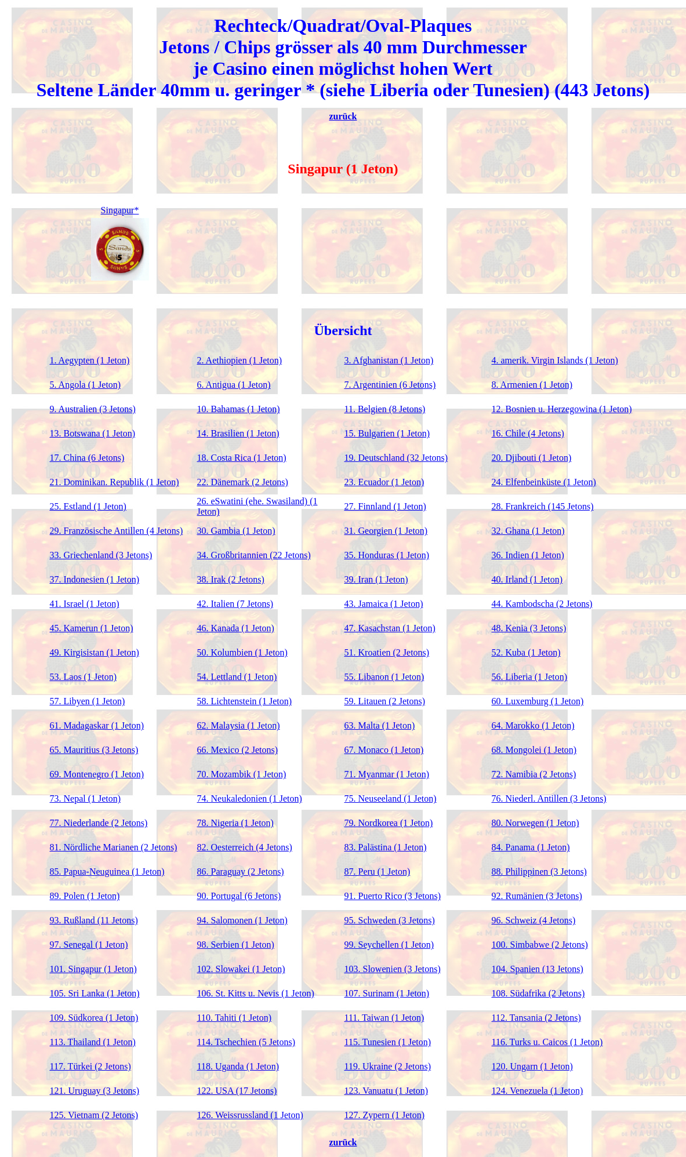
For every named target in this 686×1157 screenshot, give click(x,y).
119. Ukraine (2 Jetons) (387, 1066)
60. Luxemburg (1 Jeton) (538, 701)
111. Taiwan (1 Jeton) (384, 1018)
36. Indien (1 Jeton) (528, 555)
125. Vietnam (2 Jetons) (94, 1115)
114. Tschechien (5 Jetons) (246, 1042)
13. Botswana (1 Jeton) (93, 433)
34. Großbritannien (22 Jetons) (254, 555)
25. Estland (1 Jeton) (88, 506)
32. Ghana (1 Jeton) (528, 531)
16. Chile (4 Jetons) (528, 433)
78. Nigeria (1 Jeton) (235, 823)
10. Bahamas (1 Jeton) (238, 409)
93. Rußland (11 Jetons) (94, 920)
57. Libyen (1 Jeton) (87, 701)
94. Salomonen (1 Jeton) (242, 920)
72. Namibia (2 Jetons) (534, 774)
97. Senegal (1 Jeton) (89, 944)
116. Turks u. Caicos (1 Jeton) (547, 1042)
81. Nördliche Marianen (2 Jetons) (113, 847)
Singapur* (120, 210)
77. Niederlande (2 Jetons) (99, 823)
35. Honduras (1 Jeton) (387, 555)
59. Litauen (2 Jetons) (385, 701)
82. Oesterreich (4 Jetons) (244, 847)
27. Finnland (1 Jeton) (385, 506)
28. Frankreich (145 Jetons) (543, 506)
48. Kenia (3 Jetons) (529, 628)
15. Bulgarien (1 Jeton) (387, 433)
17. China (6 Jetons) (87, 458)
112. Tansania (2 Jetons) (536, 1018)
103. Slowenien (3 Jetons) (392, 969)
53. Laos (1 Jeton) (83, 677)
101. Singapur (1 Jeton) (93, 969)
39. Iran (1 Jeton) (376, 579)
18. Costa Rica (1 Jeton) (241, 458)
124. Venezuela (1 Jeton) (537, 1091)
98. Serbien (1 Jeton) (235, 944)
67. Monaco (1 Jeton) (384, 750)
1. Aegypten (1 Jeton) (90, 360)
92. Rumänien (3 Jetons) (537, 896)
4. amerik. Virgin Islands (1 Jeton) (555, 360)
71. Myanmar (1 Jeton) (387, 774)
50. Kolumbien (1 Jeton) (242, 652)
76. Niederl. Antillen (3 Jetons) (549, 798)
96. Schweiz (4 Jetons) (534, 920)
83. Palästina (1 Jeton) (385, 847)
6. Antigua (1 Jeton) (234, 385)
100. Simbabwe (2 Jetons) (540, 944)
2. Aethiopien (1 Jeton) (239, 360)
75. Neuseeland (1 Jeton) (390, 798)
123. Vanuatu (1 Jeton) (386, 1091)
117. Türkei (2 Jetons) (90, 1066)
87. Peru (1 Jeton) (377, 871)
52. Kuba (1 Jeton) (526, 652)
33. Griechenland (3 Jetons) (101, 555)
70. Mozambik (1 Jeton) (241, 774)
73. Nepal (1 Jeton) (85, 798)
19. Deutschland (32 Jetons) (396, 458)
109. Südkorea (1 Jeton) (94, 1018)
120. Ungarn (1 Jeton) (532, 1066)
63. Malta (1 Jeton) (379, 725)
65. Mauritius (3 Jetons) (94, 750)
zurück (343, 116)
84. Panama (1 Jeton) (531, 847)
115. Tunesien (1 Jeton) (387, 1042)
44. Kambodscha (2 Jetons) (542, 604)
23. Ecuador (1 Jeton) (384, 482)
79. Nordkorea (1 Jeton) (388, 823)
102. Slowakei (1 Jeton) (241, 969)
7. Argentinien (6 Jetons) (390, 385)
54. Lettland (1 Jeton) (237, 677)
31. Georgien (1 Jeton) (386, 531)
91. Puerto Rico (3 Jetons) (392, 896)
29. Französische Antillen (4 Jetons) (116, 531)
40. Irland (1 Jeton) (527, 579)
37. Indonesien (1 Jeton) (95, 579)
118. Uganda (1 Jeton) (238, 1066)
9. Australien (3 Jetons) (93, 409)
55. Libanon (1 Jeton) (384, 677)
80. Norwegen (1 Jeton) (535, 823)
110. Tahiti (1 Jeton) (234, 1018)
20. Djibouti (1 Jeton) (532, 458)
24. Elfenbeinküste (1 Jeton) (544, 482)
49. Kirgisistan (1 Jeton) (94, 652)
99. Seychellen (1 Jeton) (389, 944)
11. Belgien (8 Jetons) (385, 409)
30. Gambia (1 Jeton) (236, 531)
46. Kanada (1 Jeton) (235, 628)
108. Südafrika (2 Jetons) (538, 993)
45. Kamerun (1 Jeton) (91, 628)
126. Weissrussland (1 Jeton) (250, 1115)
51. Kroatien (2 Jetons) (387, 652)
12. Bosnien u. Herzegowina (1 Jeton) (562, 409)
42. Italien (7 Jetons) (235, 604)
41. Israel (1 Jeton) (84, 604)
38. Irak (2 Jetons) (230, 579)
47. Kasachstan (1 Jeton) (389, 628)
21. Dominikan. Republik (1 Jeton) (114, 482)
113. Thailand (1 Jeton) (93, 1042)
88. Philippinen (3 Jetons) (539, 871)
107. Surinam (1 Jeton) (387, 993)
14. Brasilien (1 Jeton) (238, 433)
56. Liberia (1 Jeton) (530, 677)
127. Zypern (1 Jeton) (384, 1115)
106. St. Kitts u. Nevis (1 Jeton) (255, 993)
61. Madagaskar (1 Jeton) (97, 725)
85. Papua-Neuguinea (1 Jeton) (107, 871)
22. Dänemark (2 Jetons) (242, 482)
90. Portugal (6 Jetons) (239, 896)
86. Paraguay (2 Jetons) (240, 871)
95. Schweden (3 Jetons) (389, 920)
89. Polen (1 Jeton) (85, 896)
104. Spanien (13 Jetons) (537, 969)
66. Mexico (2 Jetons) (237, 750)
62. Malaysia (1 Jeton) (238, 725)
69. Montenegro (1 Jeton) (97, 774)
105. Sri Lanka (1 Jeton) (95, 993)
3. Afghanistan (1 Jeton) (389, 360)
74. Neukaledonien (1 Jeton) (249, 798)
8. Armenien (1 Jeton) (532, 385)
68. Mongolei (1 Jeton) (534, 750)
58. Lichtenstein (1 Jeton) (244, 701)
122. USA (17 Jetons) (237, 1091)
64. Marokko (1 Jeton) (533, 725)
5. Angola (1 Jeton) (85, 385)
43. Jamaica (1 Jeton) (383, 604)
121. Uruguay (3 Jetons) (95, 1091)
